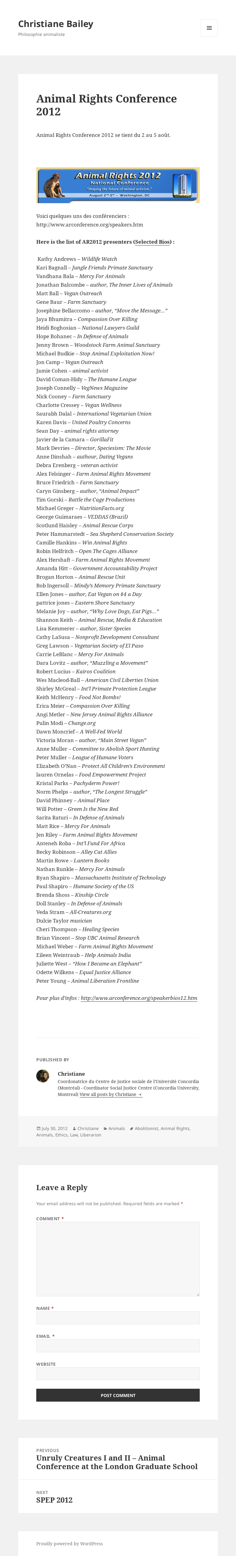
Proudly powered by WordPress (69, 1543)
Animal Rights (175, 1128)
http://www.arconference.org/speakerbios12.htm (139, 997)
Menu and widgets (209, 36)
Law (74, 1135)
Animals (116, 1128)
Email (45, 1336)
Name (45, 1308)
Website (46, 1364)
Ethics (61, 1135)
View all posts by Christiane (109, 1094)
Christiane (88, 1128)
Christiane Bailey (55, 23)
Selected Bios (152, 241)
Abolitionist (146, 1128)
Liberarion (90, 1135)
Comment (50, 1218)
